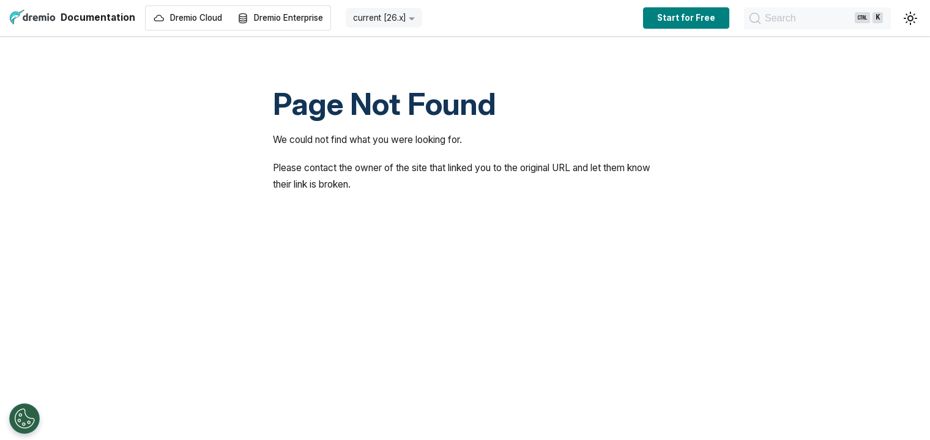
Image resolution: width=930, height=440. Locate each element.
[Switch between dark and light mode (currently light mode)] (910, 18)
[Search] (776, 18)
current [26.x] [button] (379, 18)
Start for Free (604, 18)
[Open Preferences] (24, 418)
